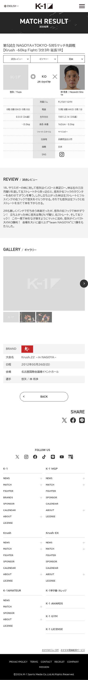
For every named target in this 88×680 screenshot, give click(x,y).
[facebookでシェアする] (73, 420)
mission (44, 667)
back (44, 397)
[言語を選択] (10, 6)
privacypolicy (18, 662)
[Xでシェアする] (64, 420)
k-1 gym (52, 616)
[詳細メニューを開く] (82, 6)
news (6, 478)
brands (8, 497)
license (8, 523)
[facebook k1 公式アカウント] (35, 456)
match (7, 485)
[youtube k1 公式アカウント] (61, 456)
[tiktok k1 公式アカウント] (44, 456)
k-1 (56, 590)
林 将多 (34, 379)
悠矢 (24, 379)
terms (34, 662)
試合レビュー (17, 59)
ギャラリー (44, 59)
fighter (8, 491)
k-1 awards (54, 603)
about (7, 516)
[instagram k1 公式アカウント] (26, 456)
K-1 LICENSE (54, 629)
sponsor (9, 504)
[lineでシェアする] (82, 420)
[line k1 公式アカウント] (53, 456)
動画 (71, 59)
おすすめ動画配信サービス (73, 650)
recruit (59, 662)
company (73, 662)
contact (46, 662)
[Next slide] (84, 284)
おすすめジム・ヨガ (50, 650)
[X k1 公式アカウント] (17, 456)
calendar (9, 510)
